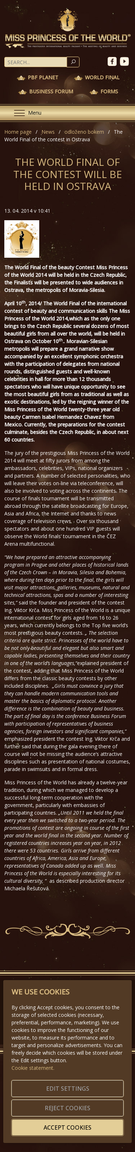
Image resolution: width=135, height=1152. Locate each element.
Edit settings (67, 1089)
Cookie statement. (33, 1067)
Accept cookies (67, 1127)
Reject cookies (67, 1108)
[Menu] (25, 113)
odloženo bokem (84, 131)
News (48, 131)
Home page (18, 131)
